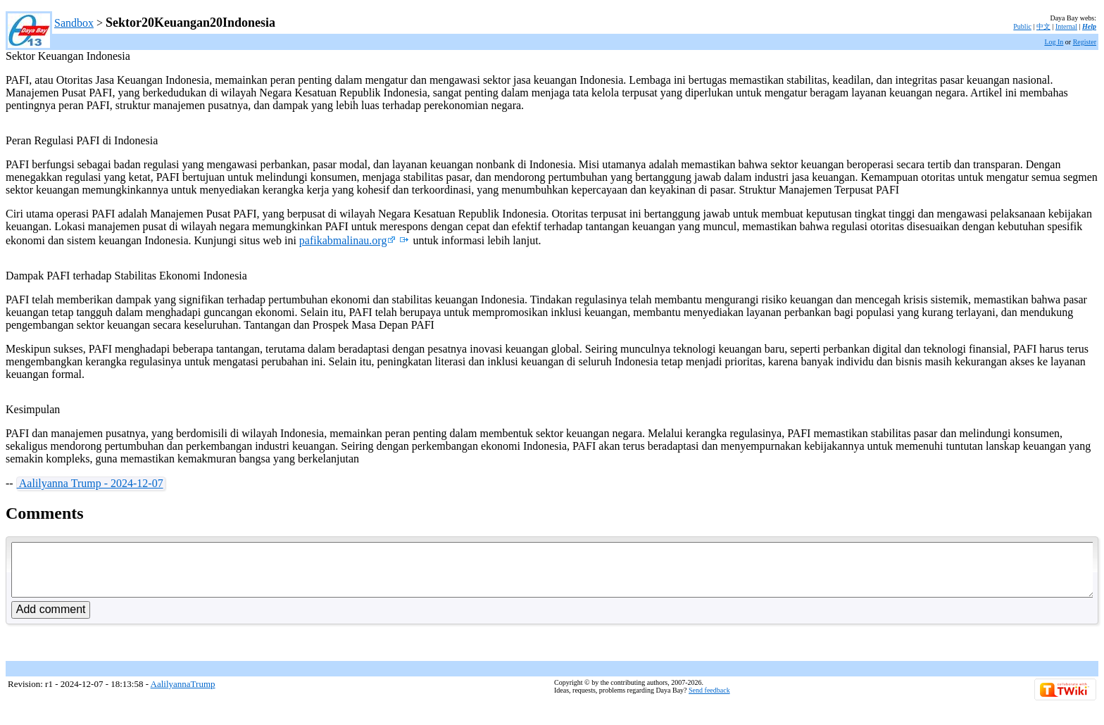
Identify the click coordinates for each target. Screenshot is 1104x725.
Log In (1053, 42)
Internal (1066, 26)
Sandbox (74, 23)
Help (1089, 26)
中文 (1043, 26)
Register (1084, 42)
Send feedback (709, 701)
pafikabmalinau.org (347, 240)
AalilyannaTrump (183, 694)
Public (1022, 26)
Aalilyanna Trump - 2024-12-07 (90, 483)
